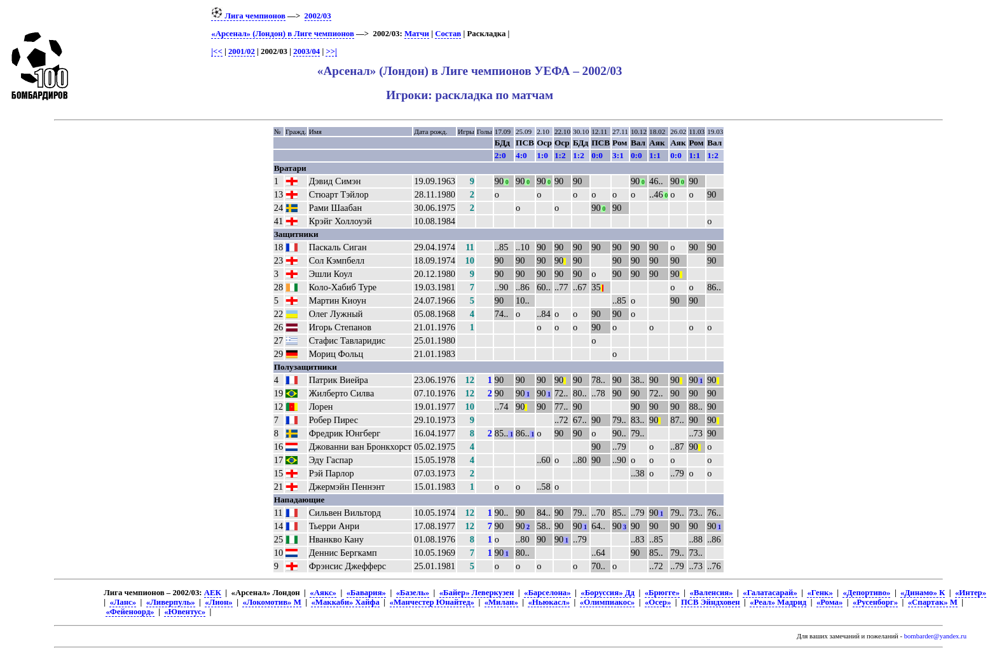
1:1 (655, 155)
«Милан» (501, 602)
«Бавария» (366, 592)
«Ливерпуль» (170, 602)
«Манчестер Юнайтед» (432, 602)
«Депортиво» (866, 592)
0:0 (597, 155)
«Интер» (970, 592)
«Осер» (658, 602)
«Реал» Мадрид (778, 602)
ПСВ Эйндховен (710, 602)
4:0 (521, 155)
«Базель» (412, 592)
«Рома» (829, 602)
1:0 (542, 155)
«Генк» (819, 592)
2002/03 (318, 15)
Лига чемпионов (248, 15)
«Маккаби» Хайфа (345, 602)
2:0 (500, 155)
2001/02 (241, 51)
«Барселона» (547, 592)
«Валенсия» (711, 592)
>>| (331, 51)
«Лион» (218, 602)
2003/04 (306, 51)
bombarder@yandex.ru (935, 636)
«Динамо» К (922, 592)
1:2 (560, 155)
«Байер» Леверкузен (476, 592)
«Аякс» (323, 592)
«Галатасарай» (770, 592)
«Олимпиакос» (607, 602)
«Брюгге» (662, 592)
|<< (216, 51)
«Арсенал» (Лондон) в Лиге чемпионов (282, 33)
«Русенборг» (875, 602)
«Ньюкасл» (549, 602)
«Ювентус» (184, 611)
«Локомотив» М (271, 602)
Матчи (416, 33)
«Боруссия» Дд (608, 592)
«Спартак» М (933, 602)
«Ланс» (122, 602)
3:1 (618, 155)
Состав (448, 33)
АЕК (212, 592)
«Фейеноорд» (130, 611)
